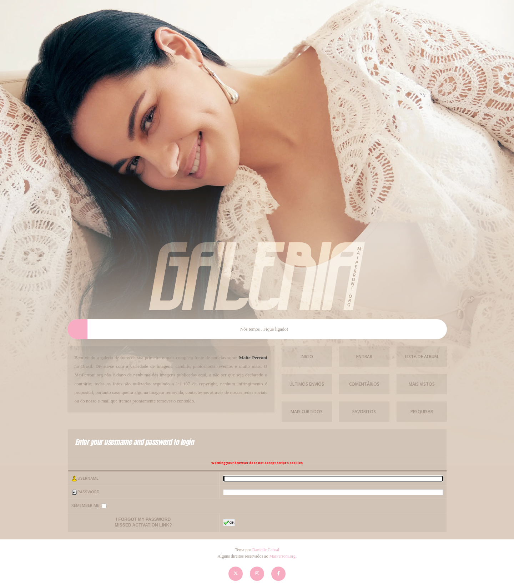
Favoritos (364, 412)
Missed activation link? (143, 525)
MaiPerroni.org (282, 556)
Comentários (364, 384)
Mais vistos (422, 384)
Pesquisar (421, 412)
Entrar (364, 357)
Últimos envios (306, 384)
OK (229, 522)
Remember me (85, 505)
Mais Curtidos (307, 412)
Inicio (307, 357)
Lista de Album (421, 357)
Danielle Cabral (265, 549)
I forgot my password (143, 519)
